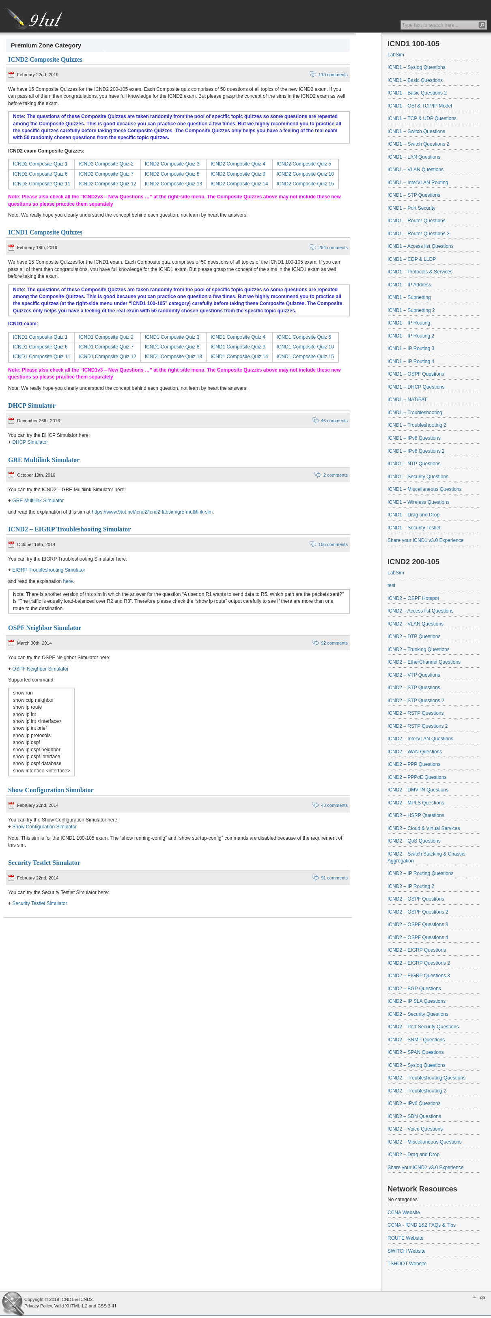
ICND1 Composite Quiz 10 (305, 347)
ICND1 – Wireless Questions (419, 502)
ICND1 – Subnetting (409, 297)
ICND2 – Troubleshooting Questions (426, 1078)
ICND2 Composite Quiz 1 (40, 164)
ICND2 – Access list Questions (421, 611)
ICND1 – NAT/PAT (407, 399)
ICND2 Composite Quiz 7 (106, 174)
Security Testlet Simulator (44, 862)
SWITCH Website (407, 1251)
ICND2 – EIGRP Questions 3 (419, 975)
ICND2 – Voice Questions (415, 1129)
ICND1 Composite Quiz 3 (172, 337)
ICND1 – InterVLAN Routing (418, 182)
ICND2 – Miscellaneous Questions (425, 1142)
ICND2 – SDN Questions (414, 1116)
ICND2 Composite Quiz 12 (107, 184)
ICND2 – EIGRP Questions (417, 950)
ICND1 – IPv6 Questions (414, 438)
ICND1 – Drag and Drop (413, 515)
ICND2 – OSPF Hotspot (413, 598)
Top (481, 1297)
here (68, 581)
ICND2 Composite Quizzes (45, 59)
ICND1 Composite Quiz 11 (41, 356)
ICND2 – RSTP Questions (416, 713)
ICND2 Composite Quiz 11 (41, 184)
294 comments (333, 247)
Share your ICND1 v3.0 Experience (425, 540)
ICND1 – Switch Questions (416, 131)
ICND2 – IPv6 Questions (414, 1103)
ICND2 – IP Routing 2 (411, 886)
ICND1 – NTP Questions (414, 464)
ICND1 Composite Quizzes (45, 232)
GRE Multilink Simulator (44, 459)
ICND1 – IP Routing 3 (411, 348)
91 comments (334, 877)
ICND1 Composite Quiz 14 (239, 356)
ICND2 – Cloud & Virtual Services (424, 828)
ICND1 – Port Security (411, 208)
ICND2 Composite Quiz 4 (238, 164)
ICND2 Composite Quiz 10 (305, 174)
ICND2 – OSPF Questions (416, 899)
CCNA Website (404, 1212)
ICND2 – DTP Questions (414, 636)
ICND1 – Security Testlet (414, 528)
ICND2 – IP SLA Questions (417, 1001)
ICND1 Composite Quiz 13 (173, 356)
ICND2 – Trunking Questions (419, 649)
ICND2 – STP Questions (414, 687)
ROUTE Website (405, 1238)
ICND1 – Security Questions (418, 476)
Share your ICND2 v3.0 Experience (425, 1167)
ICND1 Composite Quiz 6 (40, 347)
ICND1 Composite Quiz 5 (304, 337)
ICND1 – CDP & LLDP (412, 259)
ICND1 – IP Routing (409, 323)
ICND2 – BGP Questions (414, 988)
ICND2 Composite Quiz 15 (305, 184)
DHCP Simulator (32, 405)
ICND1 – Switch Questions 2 (418, 144)
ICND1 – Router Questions (417, 221)
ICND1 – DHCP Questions (416, 387)
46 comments (334, 420)
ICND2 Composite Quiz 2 (106, 164)
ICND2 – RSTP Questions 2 (418, 726)
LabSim (396, 55)
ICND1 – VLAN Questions (416, 169)
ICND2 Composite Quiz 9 (238, 174)
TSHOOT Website (407, 1263)
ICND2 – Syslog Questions (417, 1065)
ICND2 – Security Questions (418, 1014)
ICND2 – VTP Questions (414, 675)
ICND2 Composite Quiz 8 (172, 174)
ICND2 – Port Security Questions (423, 1027)
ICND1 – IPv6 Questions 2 (416, 451)
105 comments (333, 544)
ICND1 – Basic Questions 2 (417, 93)
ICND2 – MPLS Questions (416, 803)
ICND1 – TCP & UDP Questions (422, 118)
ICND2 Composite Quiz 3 (172, 164)
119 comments (333, 74)
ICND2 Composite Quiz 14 (239, 184)
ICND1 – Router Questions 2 (419, 234)
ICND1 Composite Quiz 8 (172, 347)
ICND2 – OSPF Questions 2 (418, 912)
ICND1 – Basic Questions (415, 80)
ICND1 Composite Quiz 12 (107, 356)
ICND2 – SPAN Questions (416, 1052)
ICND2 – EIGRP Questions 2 (419, 963)
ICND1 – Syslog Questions (417, 67)
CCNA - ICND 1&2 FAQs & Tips (422, 1225)
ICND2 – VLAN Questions (416, 624)
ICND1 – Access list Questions (421, 246)
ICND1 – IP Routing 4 (411, 361)
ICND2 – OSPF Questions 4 (418, 937)
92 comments (334, 643)
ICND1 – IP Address (409, 285)
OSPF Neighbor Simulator (44, 627)
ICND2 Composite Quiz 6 (40, 174)
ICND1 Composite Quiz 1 (40, 337)
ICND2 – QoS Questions (414, 841)
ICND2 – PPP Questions (414, 764)
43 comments (334, 805)
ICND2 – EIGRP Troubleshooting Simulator (69, 529)
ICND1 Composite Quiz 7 (106, 347)
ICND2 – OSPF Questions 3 (418, 924)
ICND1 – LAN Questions (414, 157)
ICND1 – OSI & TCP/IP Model (420, 106)
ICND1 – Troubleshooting (415, 412)
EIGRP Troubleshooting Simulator (48, 570)
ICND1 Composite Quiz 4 (238, 337)
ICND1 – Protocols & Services (420, 272)
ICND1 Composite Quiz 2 (106, 337)
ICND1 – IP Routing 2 (411, 336)
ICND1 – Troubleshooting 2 (417, 425)
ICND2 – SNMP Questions (416, 1040)
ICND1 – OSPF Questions (416, 374)
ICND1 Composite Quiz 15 (305, 356)
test (391, 585)
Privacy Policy (38, 1305)
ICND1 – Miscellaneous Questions (425, 489)
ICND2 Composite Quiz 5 (304, 164)
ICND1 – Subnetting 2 (411, 310)
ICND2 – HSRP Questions (416, 815)
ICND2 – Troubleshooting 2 (417, 1091)
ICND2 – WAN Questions (415, 752)
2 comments (335, 475)
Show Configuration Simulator (51, 790)
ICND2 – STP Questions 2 (416, 700)
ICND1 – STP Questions (414, 195)
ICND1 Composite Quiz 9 (238, 347)
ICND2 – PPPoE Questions (417, 777)
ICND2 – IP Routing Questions (421, 873)
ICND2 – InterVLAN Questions (420, 739)
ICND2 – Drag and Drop (413, 1154)
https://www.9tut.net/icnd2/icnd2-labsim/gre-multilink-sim (152, 512)
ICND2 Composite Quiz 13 (173, 184)
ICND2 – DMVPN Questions (418, 790)
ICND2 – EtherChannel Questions (424, 662)
